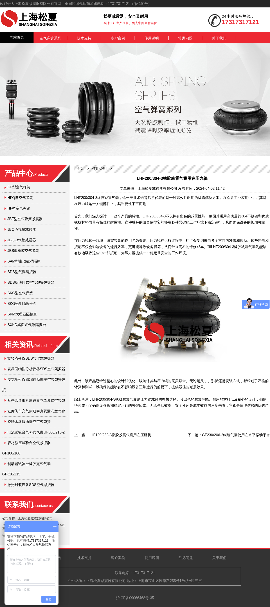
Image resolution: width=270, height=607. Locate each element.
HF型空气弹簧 (18, 208)
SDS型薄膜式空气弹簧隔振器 (30, 282)
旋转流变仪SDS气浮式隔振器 (30, 358)
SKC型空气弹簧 (20, 293)
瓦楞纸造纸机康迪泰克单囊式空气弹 (36, 400)
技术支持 (84, 38)
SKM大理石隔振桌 (22, 314)
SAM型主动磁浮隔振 (23, 261)
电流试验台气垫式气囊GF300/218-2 (36, 432)
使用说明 (151, 38)
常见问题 (185, 38)
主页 (80, 169)
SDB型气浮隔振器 (21, 272)
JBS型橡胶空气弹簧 (23, 251)
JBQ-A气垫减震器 (21, 229)
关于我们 (219, 38)
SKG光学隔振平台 (22, 304)
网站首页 (17, 37)
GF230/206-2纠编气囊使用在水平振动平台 (236, 435)
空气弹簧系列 (50, 38)
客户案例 (118, 38)
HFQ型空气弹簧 (20, 198)
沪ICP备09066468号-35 (135, 598)
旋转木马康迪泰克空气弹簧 (29, 422)
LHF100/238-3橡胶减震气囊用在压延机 (120, 435)
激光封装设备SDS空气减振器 (30, 485)
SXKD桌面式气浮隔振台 (26, 325)
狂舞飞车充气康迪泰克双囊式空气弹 (36, 411)
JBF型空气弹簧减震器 (25, 219)
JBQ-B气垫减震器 (21, 240)
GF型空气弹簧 (18, 187)
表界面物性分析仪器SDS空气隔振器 (36, 369)
